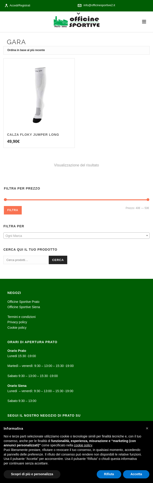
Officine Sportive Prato (24, 302)
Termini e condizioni (22, 317)
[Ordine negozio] (76, 50)
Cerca (58, 260)
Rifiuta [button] (109, 474)
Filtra (12, 210)
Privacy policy (17, 322)
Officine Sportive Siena (24, 307)
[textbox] (76, 236)
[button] (147, 428)
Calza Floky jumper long (33, 134)
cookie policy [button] (83, 445)
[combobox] (76, 235)
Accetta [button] (136, 474)
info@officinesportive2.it (99, 5)
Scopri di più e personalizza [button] (32, 474)
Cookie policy (17, 327)
